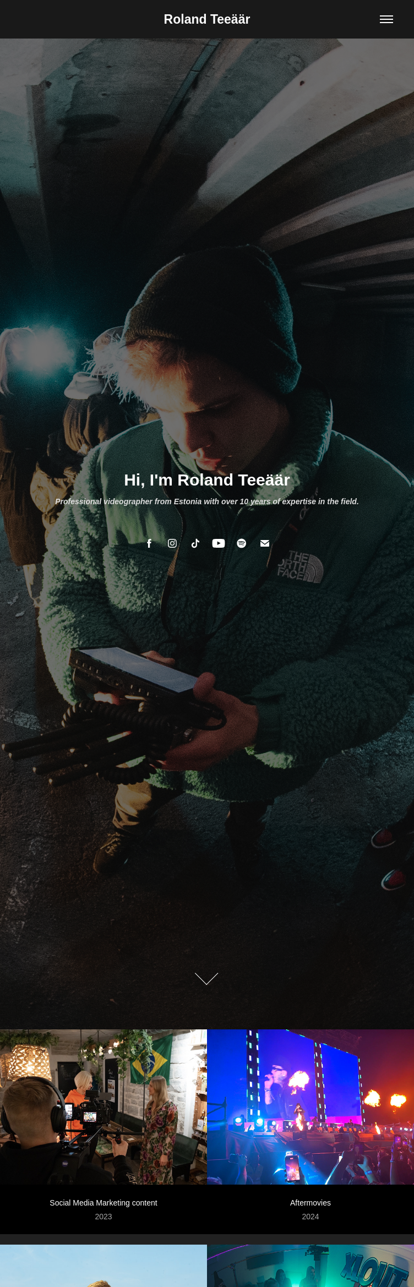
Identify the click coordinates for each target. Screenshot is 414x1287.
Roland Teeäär (207, 19)
